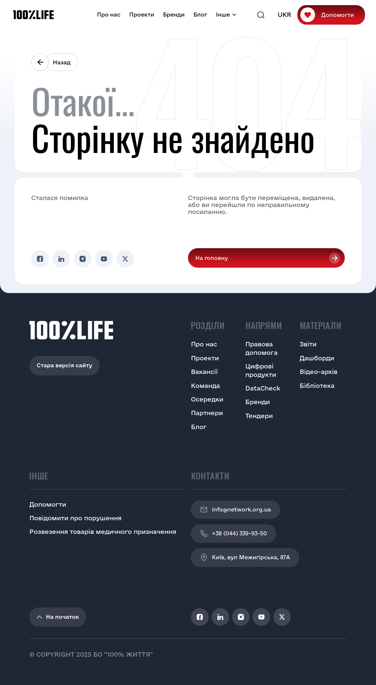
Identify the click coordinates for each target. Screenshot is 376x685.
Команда (205, 385)
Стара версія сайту (64, 365)
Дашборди (317, 357)
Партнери (207, 412)
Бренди (174, 14)
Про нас (108, 14)
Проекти (141, 14)
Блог (200, 14)
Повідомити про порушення (75, 517)
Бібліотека (317, 385)
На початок (57, 617)
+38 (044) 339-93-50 (233, 533)
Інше (223, 14)
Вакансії (204, 371)
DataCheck (262, 388)
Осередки (207, 399)
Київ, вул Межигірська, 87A (245, 557)
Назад (61, 62)
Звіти (308, 343)
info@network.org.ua (235, 509)
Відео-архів (318, 371)
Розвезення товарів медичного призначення (102, 531)
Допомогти (337, 15)
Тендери (259, 415)
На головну (211, 258)
